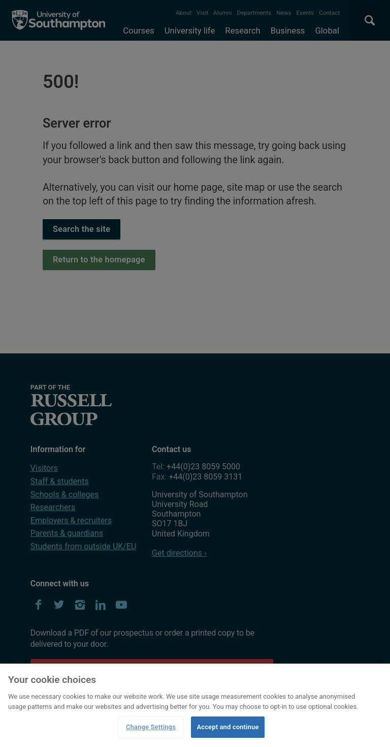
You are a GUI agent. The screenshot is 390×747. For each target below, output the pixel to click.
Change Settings (151, 727)
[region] (195, 705)
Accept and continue (227, 727)
